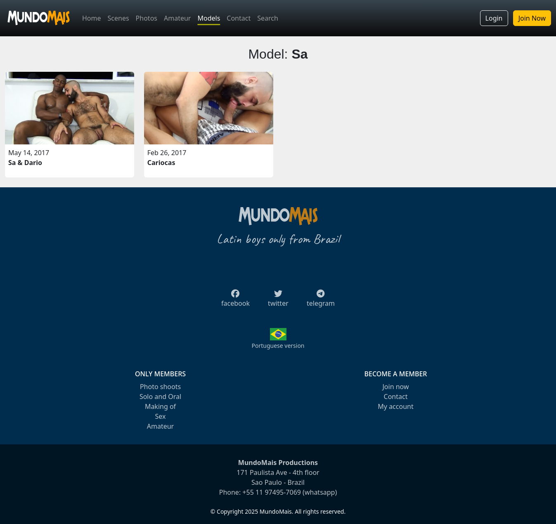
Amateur (177, 18)
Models (208, 18)
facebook (235, 300)
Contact (239, 18)
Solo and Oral (160, 396)
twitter (278, 300)
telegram (321, 300)
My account (395, 406)
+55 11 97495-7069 (271, 492)
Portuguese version (277, 345)
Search (267, 18)
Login (494, 18)
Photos (146, 18)
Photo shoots (160, 386)
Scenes (118, 18)
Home (91, 18)
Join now (395, 386)
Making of (160, 406)
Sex (160, 416)
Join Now (532, 18)
